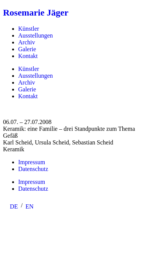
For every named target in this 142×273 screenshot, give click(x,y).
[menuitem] (14, 206)
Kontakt (28, 56)
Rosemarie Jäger (36, 12)
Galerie (27, 49)
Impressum (31, 162)
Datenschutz (33, 169)
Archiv (26, 42)
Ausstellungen (35, 35)
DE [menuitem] (14, 206)
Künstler (28, 28)
